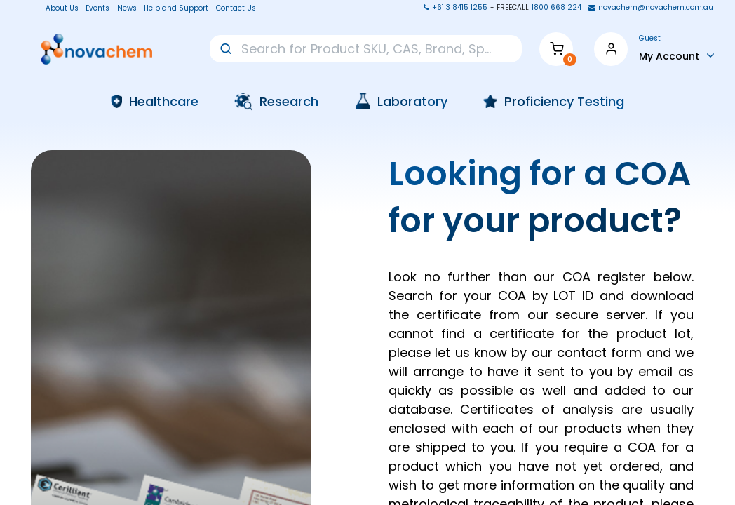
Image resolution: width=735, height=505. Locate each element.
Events (97, 8)
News (127, 8)
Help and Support (176, 8)
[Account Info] (677, 55)
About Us (58, 8)
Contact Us (236, 8)
